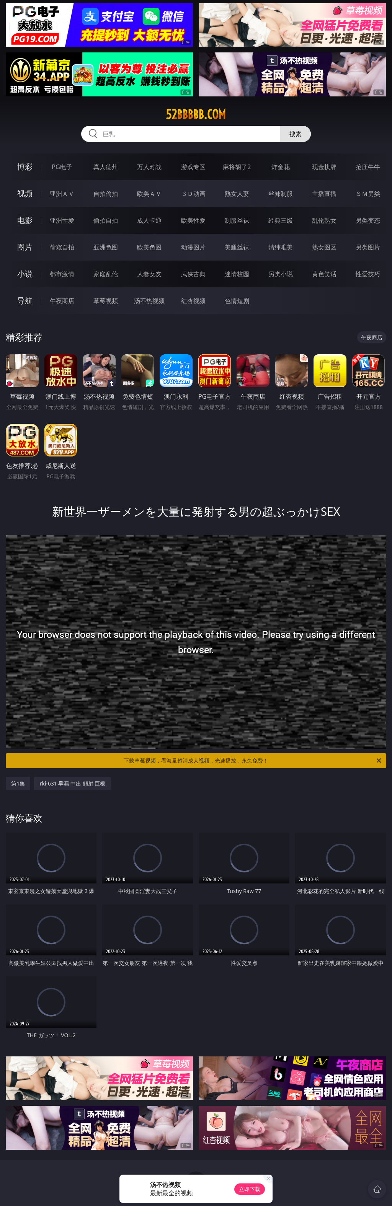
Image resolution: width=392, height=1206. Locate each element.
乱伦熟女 (324, 220)
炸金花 (280, 167)
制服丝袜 (237, 220)
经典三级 (280, 220)
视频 (25, 193)
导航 (25, 300)
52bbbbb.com (196, 114)
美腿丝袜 (237, 247)
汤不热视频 (149, 301)
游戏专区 (193, 167)
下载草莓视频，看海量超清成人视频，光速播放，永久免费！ (253, 760)
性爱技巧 (368, 274)
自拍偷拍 (105, 193)
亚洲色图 (105, 247)
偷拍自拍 (105, 220)
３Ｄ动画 (193, 193)
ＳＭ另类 (368, 193)
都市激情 (62, 274)
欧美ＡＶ (149, 193)
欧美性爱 (193, 220)
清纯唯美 (280, 247)
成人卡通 (149, 220)
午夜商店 (62, 301)
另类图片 (368, 247)
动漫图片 (193, 247)
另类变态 (368, 220)
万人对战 (149, 167)
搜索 (295, 134)
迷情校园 (237, 274)
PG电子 (62, 167)
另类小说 (280, 274)
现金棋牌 (324, 167)
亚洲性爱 (62, 220)
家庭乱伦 (105, 274)
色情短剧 (237, 301)
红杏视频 (193, 301)
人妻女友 (149, 274)
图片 (25, 247)
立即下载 (249, 1189)
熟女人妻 (237, 193)
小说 (25, 274)
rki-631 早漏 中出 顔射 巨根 (72, 783)
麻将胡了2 (237, 167)
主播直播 (324, 193)
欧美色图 (149, 247)
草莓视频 (105, 301)
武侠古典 (193, 274)
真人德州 (105, 167)
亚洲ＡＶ (62, 193)
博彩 (25, 166)
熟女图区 (324, 247)
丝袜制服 (280, 193)
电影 (25, 220)
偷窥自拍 (62, 247)
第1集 (18, 783)
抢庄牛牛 (368, 167)
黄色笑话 (324, 274)
